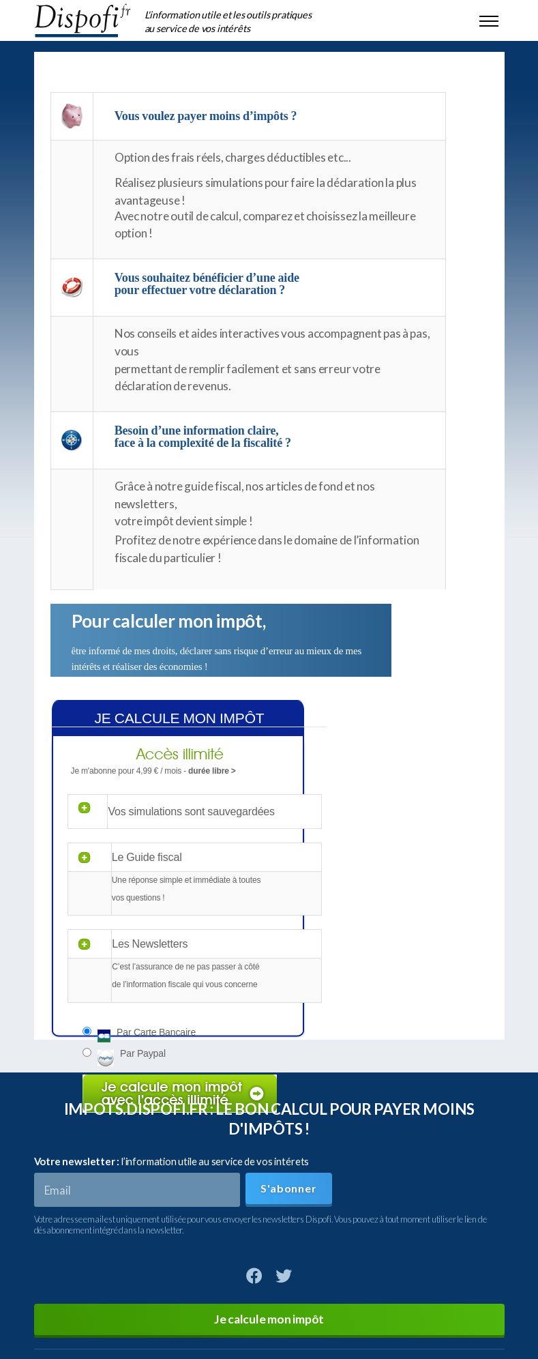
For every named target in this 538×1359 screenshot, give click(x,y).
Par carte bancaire (156, 1032)
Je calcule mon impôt (269, 1319)
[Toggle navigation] (489, 20)
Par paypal (143, 1053)
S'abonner (288, 1188)
